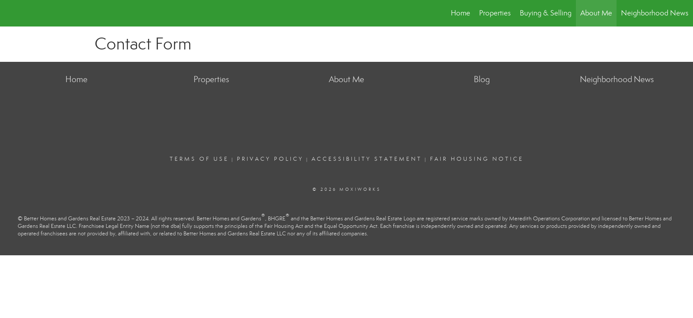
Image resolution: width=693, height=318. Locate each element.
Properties (495, 13)
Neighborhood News (655, 13)
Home (460, 13)
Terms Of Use (199, 159)
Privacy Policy (270, 159)
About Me (596, 13)
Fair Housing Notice (477, 159)
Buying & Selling (545, 13)
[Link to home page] (11, 13)
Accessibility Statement (367, 159)
